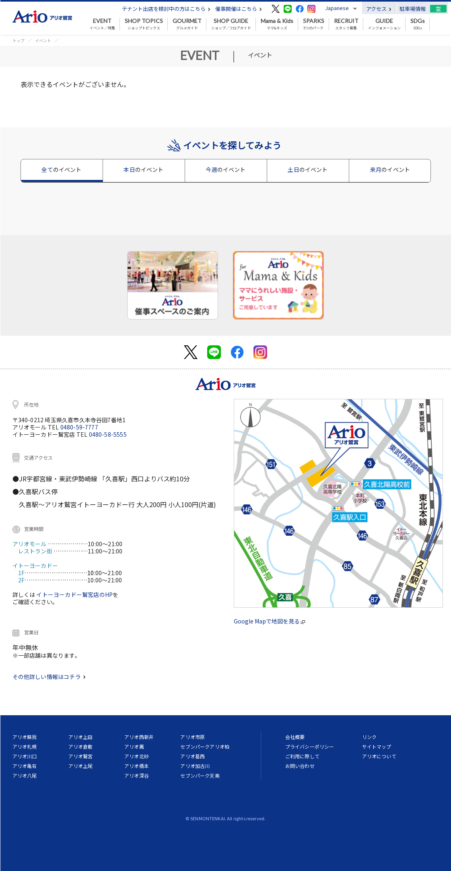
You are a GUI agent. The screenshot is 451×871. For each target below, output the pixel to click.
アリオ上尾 (80, 765)
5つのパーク (313, 24)
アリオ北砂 (136, 756)
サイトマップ (376, 746)
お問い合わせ (300, 765)
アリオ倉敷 (80, 746)
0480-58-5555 (108, 434)
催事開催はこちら (238, 8)
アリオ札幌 (24, 746)
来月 (390, 169)
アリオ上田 (80, 736)
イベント (43, 40)
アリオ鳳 (134, 746)
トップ (18, 40)
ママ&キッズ (277, 24)
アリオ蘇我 (24, 736)
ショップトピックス (144, 24)
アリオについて (379, 756)
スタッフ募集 (346, 24)
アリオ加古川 (195, 765)
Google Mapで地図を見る (269, 621)
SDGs (417, 24)
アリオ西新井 (139, 736)
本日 (143, 169)
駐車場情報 (413, 8)
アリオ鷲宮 (80, 756)
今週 (225, 169)
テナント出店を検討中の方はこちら (166, 8)
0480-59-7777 (79, 427)
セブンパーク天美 (199, 775)
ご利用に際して (302, 756)
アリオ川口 (24, 756)
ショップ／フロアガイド (231, 24)
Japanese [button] (337, 8)
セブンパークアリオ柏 (204, 746)
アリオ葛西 (192, 756)
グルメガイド (187, 24)
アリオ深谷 (136, 775)
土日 (307, 169)
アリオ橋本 (136, 765)
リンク (369, 736)
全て (61, 169)
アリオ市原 (192, 736)
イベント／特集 (102, 24)
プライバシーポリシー (309, 746)
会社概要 (295, 736)
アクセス (378, 8)
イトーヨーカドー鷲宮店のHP (74, 594)
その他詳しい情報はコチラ (49, 677)
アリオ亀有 (24, 765)
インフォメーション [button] (384, 24)
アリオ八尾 (24, 775)
